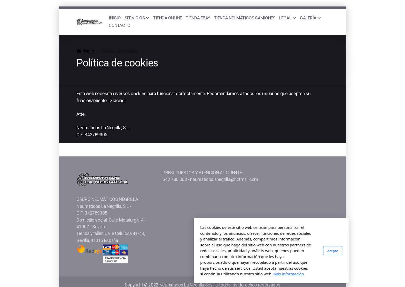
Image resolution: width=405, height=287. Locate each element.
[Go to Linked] (325, 259)
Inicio (89, 51)
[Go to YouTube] (286, 259)
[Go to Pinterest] (317, 259)
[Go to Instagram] (294, 259)
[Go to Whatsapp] (301, 259)
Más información (220, 273)
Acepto (264, 250)
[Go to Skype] (309, 259)
